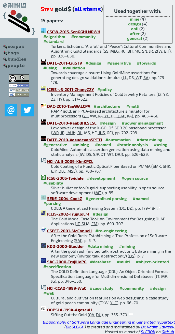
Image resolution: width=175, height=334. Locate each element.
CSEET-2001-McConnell (69, 230)
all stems (87, 8)
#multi (132, 106)
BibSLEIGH (75, 326)
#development (101, 178)
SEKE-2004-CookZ (64, 198)
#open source (134, 178)
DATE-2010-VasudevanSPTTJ (74, 139)
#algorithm (54, 36)
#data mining (150, 139)
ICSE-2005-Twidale (65, 178)
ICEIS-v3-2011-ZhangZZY (70, 89)
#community (83, 36)
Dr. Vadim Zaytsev (157, 326)
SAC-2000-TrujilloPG (67, 261)
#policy (104, 89)
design (134, 23)
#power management (142, 122)
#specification (57, 266)
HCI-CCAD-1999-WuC (66, 288)
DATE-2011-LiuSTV (64, 62)
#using (50, 67)
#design (93, 62)
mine (134, 19)
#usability (53, 182)
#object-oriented (152, 261)
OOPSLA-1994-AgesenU (69, 309)
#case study (102, 288)
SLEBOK (148, 331)
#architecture (106, 106)
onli (135, 28)
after (135, 33)
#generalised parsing (106, 198)
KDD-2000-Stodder (65, 246)
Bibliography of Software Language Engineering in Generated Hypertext (109, 322)
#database (100, 261)
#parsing (52, 203)
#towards (146, 62)
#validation (74, 67)
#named (103, 144)
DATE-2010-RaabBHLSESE (72, 122)
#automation (118, 139)
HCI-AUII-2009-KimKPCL (70, 161)
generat (134, 38)
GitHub (168, 331)
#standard (53, 41)
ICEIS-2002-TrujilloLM (68, 213)
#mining (81, 144)
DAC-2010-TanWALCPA (68, 106)
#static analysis (132, 144)
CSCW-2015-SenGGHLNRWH (73, 31)
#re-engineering (111, 230)
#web (48, 293)
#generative (119, 62)
